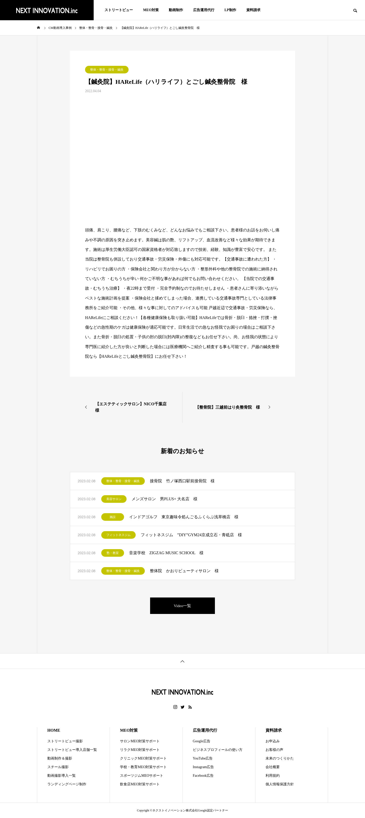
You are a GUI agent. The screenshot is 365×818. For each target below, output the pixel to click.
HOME (53, 730)
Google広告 (201, 741)
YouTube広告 (203, 758)
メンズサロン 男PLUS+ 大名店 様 (164, 499)
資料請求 (253, 10)
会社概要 (273, 767)
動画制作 (176, 10)
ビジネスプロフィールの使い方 (217, 750)
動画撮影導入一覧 (61, 775)
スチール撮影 (58, 767)
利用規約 (273, 775)
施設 (113, 517)
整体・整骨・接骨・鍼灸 (107, 69)
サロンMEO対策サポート (140, 741)
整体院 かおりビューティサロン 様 (184, 571)
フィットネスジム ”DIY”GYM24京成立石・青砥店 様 (191, 535)
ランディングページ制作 (66, 784)
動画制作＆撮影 (59, 758)
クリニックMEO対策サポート (143, 758)
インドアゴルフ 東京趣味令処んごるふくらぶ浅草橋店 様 (183, 517)
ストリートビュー (119, 10)
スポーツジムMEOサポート (141, 775)
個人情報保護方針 (280, 784)
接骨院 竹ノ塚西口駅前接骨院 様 (182, 481)
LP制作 (230, 10)
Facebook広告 (203, 775)
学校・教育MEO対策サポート (143, 767)
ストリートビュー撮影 (65, 741)
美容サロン (113, 499)
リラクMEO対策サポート (140, 750)
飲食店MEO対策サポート (140, 784)
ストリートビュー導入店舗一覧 (72, 750)
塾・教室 (113, 553)
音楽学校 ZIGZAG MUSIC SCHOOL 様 (166, 553)
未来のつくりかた (280, 758)
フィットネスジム (118, 535)
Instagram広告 (203, 767)
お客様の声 (274, 750)
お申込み (273, 741)
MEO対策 (150, 10)
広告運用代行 (203, 10)
